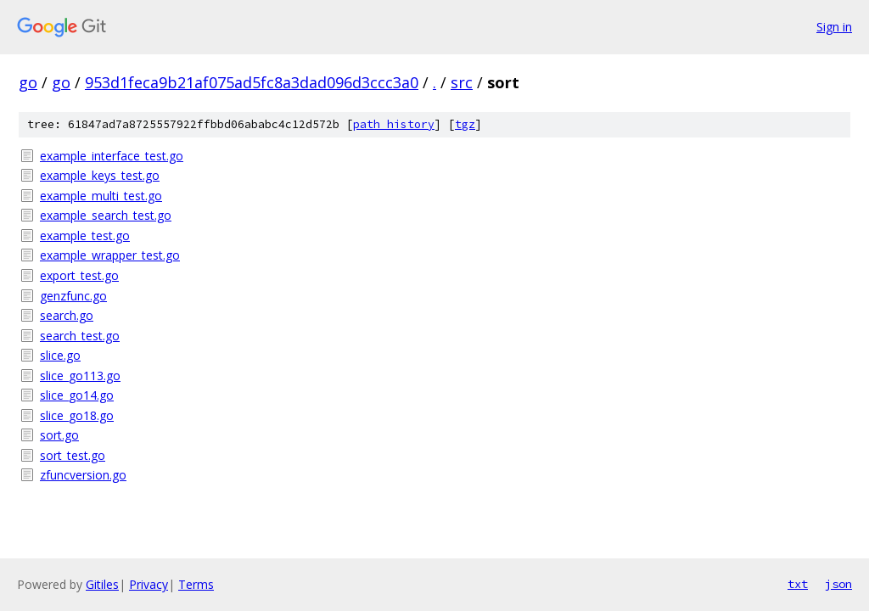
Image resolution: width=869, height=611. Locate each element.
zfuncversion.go (83, 475)
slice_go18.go (77, 415)
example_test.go (85, 235)
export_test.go (79, 275)
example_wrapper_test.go (110, 255)
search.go (66, 315)
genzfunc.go (73, 296)
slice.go (60, 355)
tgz (465, 124)
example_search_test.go (105, 215)
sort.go (59, 435)
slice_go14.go (77, 395)
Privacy (148, 584)
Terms (196, 584)
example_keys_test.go (100, 175)
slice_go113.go (80, 375)
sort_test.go (72, 455)
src (462, 82)
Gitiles (102, 584)
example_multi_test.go (101, 196)
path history (393, 124)
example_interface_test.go (111, 156)
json (838, 583)
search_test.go (80, 336)
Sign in (834, 27)
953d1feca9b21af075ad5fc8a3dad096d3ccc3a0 (251, 82)
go (28, 82)
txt (798, 583)
